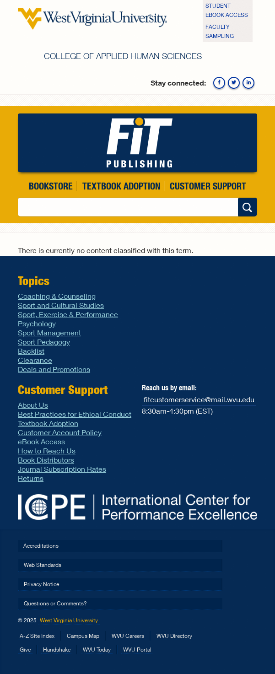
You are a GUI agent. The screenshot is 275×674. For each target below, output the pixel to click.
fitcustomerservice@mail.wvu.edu (199, 399)
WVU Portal (137, 649)
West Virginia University (69, 620)
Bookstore (51, 186)
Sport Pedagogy (44, 341)
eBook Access (41, 441)
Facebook (219, 83)
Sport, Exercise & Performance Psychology (68, 319)
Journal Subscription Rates (62, 468)
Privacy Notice (41, 584)
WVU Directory (174, 635)
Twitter (234, 83)
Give (25, 649)
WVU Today (97, 649)
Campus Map (83, 635)
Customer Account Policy (60, 432)
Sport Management (49, 332)
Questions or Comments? (55, 603)
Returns (30, 478)
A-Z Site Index (37, 635)
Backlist (31, 350)
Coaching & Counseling (57, 295)
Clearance (35, 360)
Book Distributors (46, 459)
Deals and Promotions (54, 369)
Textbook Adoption (121, 186)
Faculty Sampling (219, 31)
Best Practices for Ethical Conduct (74, 414)
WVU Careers (128, 635)
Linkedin (248, 83)
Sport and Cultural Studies (61, 305)
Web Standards (42, 564)
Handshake (56, 649)
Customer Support (208, 186)
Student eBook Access (226, 10)
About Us (33, 404)
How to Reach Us (46, 450)
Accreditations (41, 545)
